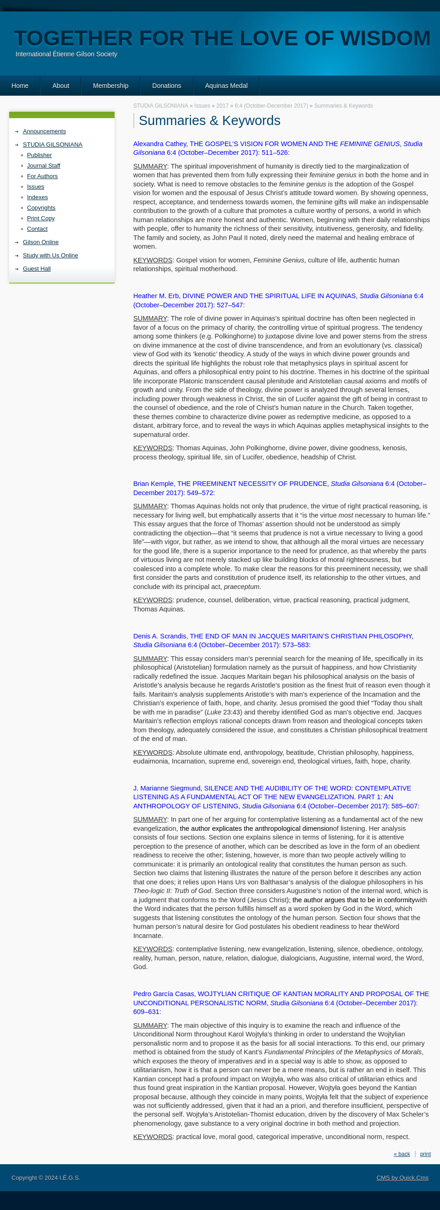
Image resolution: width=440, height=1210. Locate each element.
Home (19, 85)
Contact (37, 228)
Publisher (39, 155)
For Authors (42, 176)
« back (402, 1154)
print (425, 1154)
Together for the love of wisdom (222, 38)
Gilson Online (41, 242)
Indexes (37, 197)
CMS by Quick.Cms (403, 1177)
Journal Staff (43, 165)
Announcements (44, 131)
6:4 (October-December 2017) (271, 106)
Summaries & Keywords (343, 106)
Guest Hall (37, 268)
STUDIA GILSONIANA (52, 144)
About (60, 85)
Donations (166, 85)
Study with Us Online (50, 255)
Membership (110, 85)
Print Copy (41, 218)
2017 (222, 106)
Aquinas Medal (226, 85)
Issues (35, 186)
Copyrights (41, 207)
